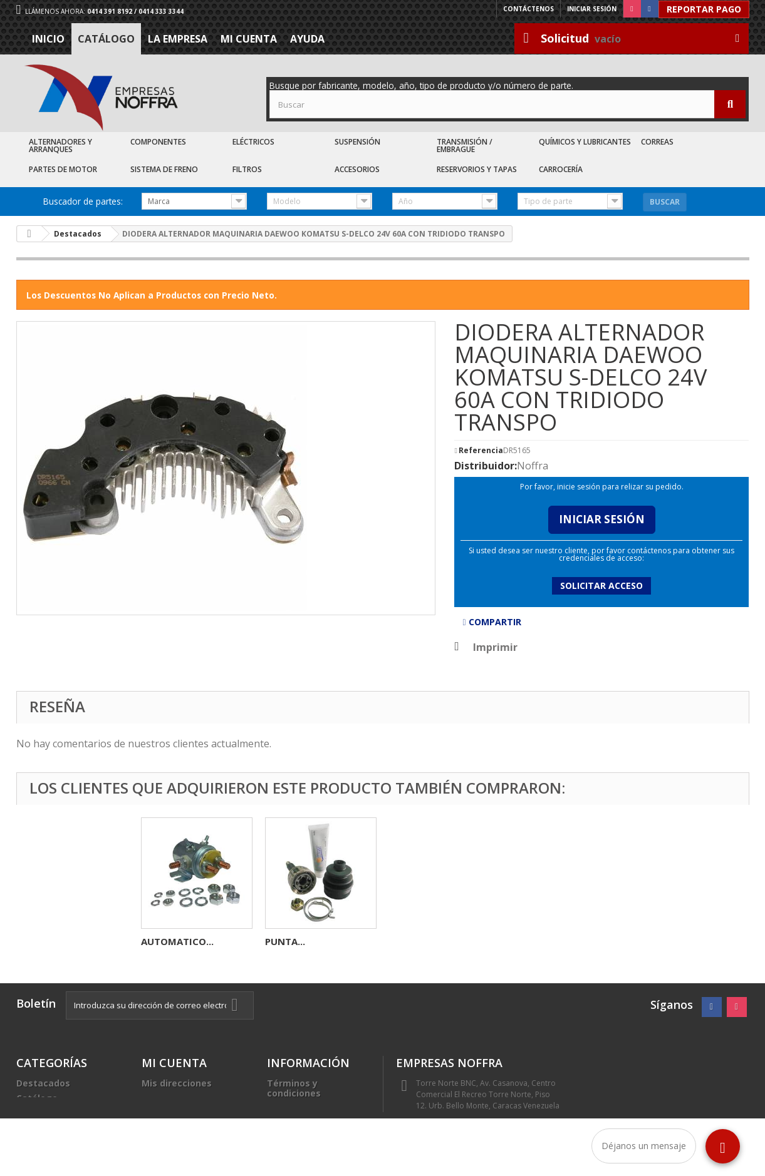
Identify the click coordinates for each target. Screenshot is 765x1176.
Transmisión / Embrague (464, 145)
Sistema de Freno (164, 169)
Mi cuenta (249, 39)
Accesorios (357, 169)
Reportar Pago (704, 9)
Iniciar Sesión (602, 519)
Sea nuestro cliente (311, 1138)
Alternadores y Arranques (60, 145)
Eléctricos (253, 141)
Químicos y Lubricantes (585, 141)
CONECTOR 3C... (302, 941)
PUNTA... (533, 941)
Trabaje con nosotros (315, 1123)
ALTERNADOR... (176, 941)
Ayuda (307, 39)
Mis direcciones (177, 1083)
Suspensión (357, 141)
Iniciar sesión (592, 8)
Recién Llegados (53, 1113)
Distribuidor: (485, 466)
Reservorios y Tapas (477, 169)
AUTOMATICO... (425, 941)
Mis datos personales (190, 1098)
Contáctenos (528, 8)
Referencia (481, 450)
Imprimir (495, 647)
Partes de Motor (63, 169)
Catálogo (106, 39)
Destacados (43, 1083)
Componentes (158, 141)
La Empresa (177, 39)
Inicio (48, 39)
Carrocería (561, 169)
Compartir (491, 622)
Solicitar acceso (601, 585)
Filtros (247, 169)
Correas (657, 141)
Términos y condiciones (294, 1088)
